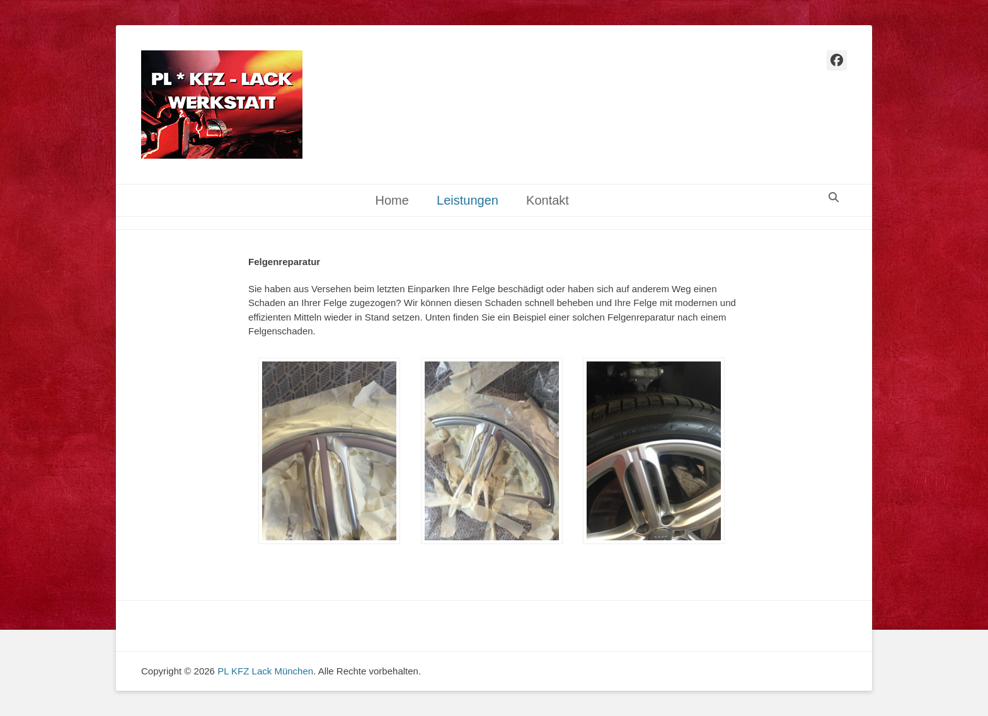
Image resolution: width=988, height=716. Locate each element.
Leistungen (467, 200)
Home (391, 200)
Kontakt (547, 200)
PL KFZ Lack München (265, 671)
